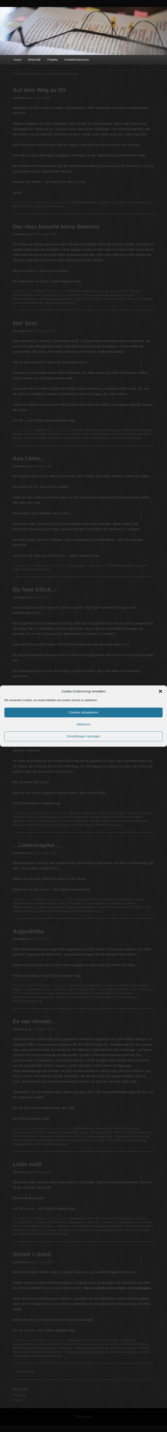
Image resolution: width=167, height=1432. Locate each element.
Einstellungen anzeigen (83, 736)
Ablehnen (83, 724)
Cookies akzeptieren (83, 712)
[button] (160, 691)
